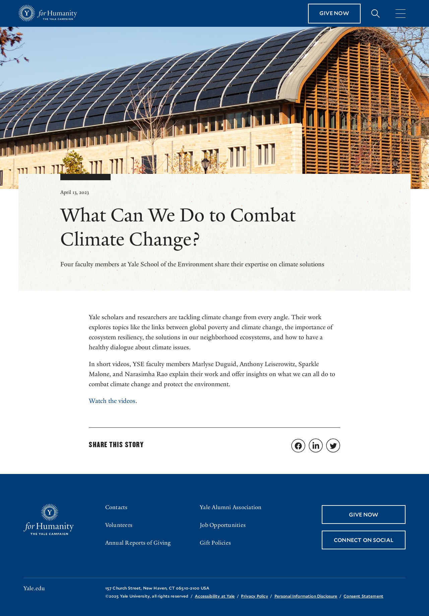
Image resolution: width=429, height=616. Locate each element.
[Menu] (400, 13)
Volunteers (118, 525)
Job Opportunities (223, 525)
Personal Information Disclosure (306, 596)
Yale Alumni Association (231, 507)
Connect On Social (363, 539)
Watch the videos (112, 401)
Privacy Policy (254, 596)
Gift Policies (215, 542)
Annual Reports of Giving (138, 542)
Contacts (116, 507)
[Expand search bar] (375, 13)
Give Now (334, 12)
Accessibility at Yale (215, 596)
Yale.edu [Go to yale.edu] (34, 588)
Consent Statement (363, 596)
